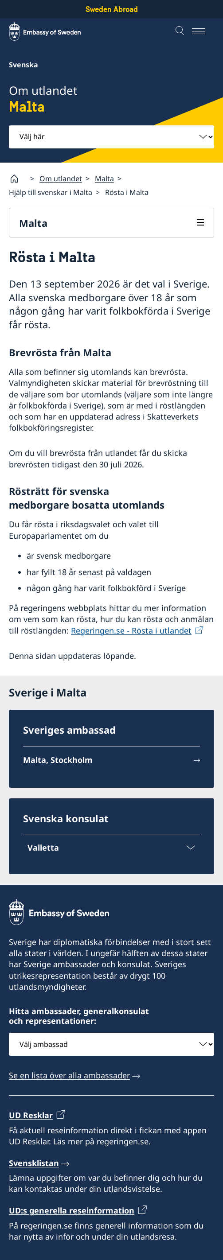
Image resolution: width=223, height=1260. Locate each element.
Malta (104, 178)
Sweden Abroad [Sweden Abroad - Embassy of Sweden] (112, 9)
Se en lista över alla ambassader (69, 1075)
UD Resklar (31, 1115)
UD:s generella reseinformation (71, 1211)
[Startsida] (18, 178)
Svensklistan (34, 1163)
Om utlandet (60, 178)
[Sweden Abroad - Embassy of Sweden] (53, 31)
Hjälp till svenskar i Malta (50, 192)
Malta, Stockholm (58, 759)
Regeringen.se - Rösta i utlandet (131, 630)
